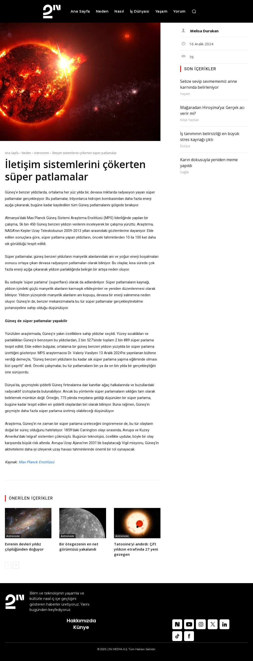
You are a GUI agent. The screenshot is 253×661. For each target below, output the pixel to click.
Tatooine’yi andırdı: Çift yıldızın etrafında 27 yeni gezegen (136, 549)
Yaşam (185, 93)
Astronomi (41, 153)
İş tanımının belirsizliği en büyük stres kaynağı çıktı (209, 136)
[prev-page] (8, 565)
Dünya (185, 146)
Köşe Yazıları (189, 120)
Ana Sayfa (11, 153)
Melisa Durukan (204, 30)
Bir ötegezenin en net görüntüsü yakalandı (78, 546)
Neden (26, 153)
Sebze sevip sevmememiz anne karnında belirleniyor (208, 84)
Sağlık (184, 172)
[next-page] (16, 565)
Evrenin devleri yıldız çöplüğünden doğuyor (24, 546)
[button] (194, 11)
